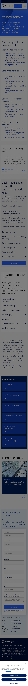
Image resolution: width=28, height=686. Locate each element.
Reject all (14, 679)
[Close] (25, 663)
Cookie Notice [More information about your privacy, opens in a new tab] (8, 671)
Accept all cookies (14, 675)
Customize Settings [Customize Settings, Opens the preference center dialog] (14, 683)
